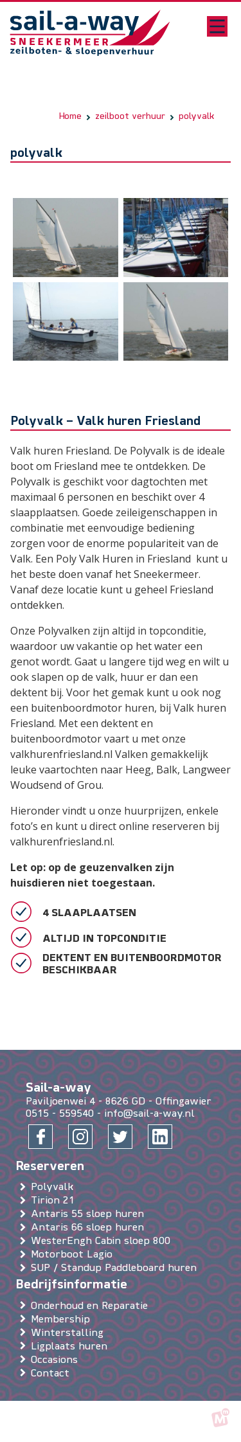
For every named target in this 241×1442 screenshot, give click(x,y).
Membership (63, 1320)
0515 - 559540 (60, 1114)
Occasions (57, 1360)
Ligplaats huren (71, 1347)
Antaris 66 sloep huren (90, 1228)
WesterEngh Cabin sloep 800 (103, 1242)
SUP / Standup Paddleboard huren (116, 1269)
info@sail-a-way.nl (149, 1114)
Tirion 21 (55, 1201)
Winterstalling (69, 1333)
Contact (52, 1374)
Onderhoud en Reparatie (92, 1306)
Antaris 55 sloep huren (90, 1215)
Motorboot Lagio (74, 1255)
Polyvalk (54, 1188)
